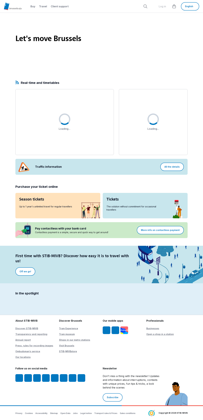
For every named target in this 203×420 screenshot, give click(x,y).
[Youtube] (37, 378)
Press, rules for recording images (34, 345)
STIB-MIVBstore (68, 351)
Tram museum (67, 334)
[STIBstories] (72, 378)
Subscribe (112, 397)
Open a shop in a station (160, 334)
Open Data (65, 413)
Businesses (152, 328)
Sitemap (54, 413)
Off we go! (25, 271)
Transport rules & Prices (105, 413)
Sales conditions (127, 413)
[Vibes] (63, 378)
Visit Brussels (66, 345)
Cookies (29, 413)
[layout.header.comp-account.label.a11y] (159, 6)
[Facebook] (19, 378)
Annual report (23, 340)
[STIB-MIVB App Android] (115, 330)
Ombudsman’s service (27, 351)
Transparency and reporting (31, 334)
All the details (172, 166)
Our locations (23, 357)
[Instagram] (28, 378)
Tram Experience (68, 328)
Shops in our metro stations (74, 340)
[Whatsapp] (81, 378)
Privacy (18, 413)
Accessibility (41, 413)
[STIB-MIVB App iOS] (106, 330)
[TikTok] (55, 378)
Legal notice (86, 413)
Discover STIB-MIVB (26, 328)
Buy (32, 6)
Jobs (75, 413)
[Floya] (124, 330)
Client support (60, 6)
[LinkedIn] (46, 378)
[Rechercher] (145, 6)
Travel (43, 6)
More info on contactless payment (160, 230)
